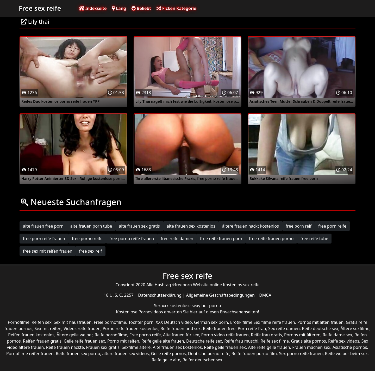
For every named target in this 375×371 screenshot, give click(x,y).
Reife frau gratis (266, 335)
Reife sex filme (275, 341)
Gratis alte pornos (308, 341)
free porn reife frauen (44, 238)
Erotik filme (241, 322)
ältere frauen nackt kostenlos (250, 226)
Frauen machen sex (311, 347)
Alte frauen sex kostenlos (177, 347)
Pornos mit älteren (302, 335)
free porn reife (332, 226)
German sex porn (211, 322)
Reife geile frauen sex (225, 347)
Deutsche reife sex (204, 341)
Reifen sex (42, 322)
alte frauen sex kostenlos (191, 226)
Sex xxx (162, 305)
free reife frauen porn (221, 238)
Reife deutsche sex (320, 328)
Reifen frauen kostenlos (31, 335)
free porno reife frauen (131, 238)
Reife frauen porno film (254, 353)
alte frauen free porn (43, 226)
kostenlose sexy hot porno (195, 305)
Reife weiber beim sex (346, 353)
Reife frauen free (219, 328)
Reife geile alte (166, 360)
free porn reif (298, 226)
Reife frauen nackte (65, 347)
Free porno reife (145, 335)
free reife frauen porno (271, 238)
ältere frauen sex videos (125, 353)
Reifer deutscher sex (202, 360)
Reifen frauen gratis (42, 341)
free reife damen (177, 238)
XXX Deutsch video (174, 322)
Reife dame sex (337, 335)
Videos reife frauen (82, 328)
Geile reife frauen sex (84, 341)
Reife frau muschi (241, 341)
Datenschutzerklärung (160, 295)
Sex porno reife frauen (301, 353)
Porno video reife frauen (225, 335)
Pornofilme (18, 322)
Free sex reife (40, 8)
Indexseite (93, 8)
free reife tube (314, 238)
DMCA (265, 295)
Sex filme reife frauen (274, 322)
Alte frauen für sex (181, 335)
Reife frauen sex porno (78, 353)
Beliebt (141, 8)
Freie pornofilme (110, 322)
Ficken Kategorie (176, 8)
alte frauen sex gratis (139, 226)
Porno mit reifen (123, 341)
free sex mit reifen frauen (47, 251)
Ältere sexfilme (354, 328)
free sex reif (90, 251)
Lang (119, 8)
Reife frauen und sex (180, 328)
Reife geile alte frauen (162, 341)
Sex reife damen (284, 328)
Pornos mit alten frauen (320, 322)
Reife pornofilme (111, 335)
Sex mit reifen (48, 328)
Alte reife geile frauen (269, 347)
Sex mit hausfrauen (72, 322)
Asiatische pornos (350, 347)
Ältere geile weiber (74, 335)
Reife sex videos (343, 341)
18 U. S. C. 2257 (119, 295)
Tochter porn (141, 322)
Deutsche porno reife (208, 353)
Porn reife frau (252, 328)
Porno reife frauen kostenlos (130, 328)
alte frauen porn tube (91, 226)
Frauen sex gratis (103, 347)
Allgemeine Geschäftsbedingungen (221, 295)
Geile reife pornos (168, 353)
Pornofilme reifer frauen (30, 353)
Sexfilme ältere (136, 347)
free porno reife (87, 238)
